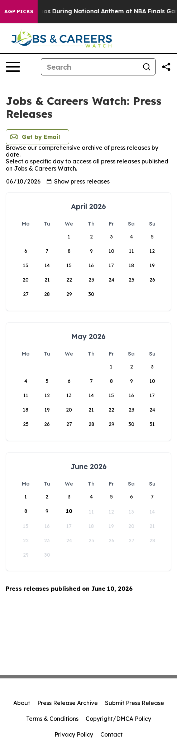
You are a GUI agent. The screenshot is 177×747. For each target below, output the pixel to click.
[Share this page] (166, 67)
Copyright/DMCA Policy (118, 718)
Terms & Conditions (52, 718)
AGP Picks (18, 11)
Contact (111, 734)
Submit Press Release (134, 702)
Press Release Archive (67, 702)
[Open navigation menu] (13, 67)
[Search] (89, 67)
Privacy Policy (73, 734)
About (21, 702)
